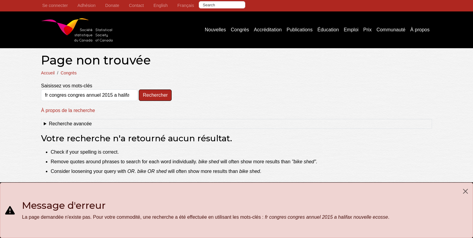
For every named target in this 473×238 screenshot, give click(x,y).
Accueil (48, 72)
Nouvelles (215, 29)
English (161, 5)
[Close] (465, 191)
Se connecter (55, 5)
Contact (136, 5)
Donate (112, 5)
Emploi (351, 29)
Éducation (328, 29)
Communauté (390, 29)
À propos (420, 29)
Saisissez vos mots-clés (66, 85)
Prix (367, 29)
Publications (300, 29)
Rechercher (155, 95)
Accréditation (268, 29)
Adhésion (87, 5)
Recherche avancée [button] (70, 123)
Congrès (240, 29)
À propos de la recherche (68, 110)
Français (185, 5)
